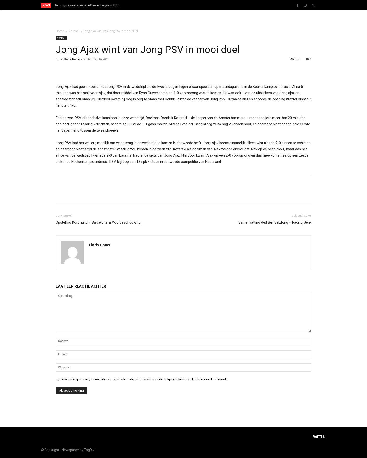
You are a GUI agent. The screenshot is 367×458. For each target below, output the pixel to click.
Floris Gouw (71, 59)
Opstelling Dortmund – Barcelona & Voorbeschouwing (98, 222)
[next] (200, 5)
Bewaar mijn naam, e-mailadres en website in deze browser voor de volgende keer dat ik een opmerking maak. (144, 379)
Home (60, 31)
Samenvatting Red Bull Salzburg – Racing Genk (274, 222)
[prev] (192, 5)
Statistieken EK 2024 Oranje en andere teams (84, 5)
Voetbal (74, 31)
